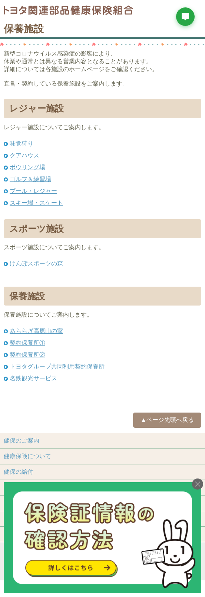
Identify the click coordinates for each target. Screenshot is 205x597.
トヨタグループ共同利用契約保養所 (57, 366)
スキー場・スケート (36, 203)
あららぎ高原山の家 (36, 331)
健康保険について (27, 456)
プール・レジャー (33, 191)
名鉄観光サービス (33, 378)
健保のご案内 (21, 440)
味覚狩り (21, 143)
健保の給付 (18, 471)
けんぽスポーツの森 (36, 263)
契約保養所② (27, 354)
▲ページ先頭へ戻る (167, 420)
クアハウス (24, 155)
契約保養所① (27, 343)
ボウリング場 (27, 167)
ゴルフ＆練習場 (30, 179)
